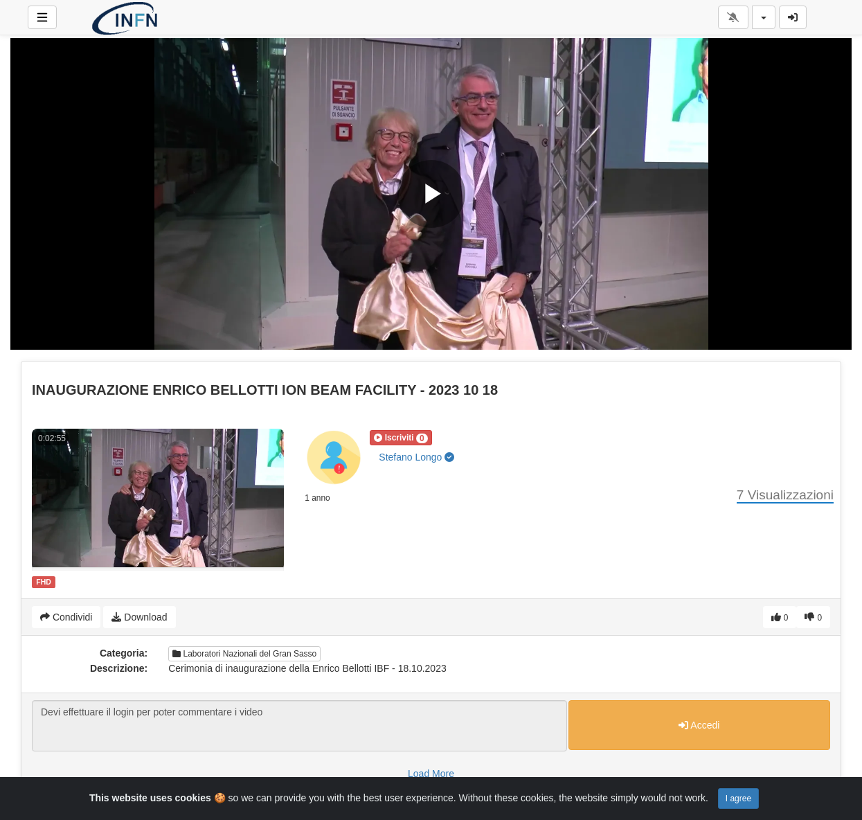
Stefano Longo (416, 457)
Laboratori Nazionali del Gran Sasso (244, 654)
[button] (400, 437)
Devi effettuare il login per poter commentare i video (299, 725)
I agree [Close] (738, 798)
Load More (431, 773)
